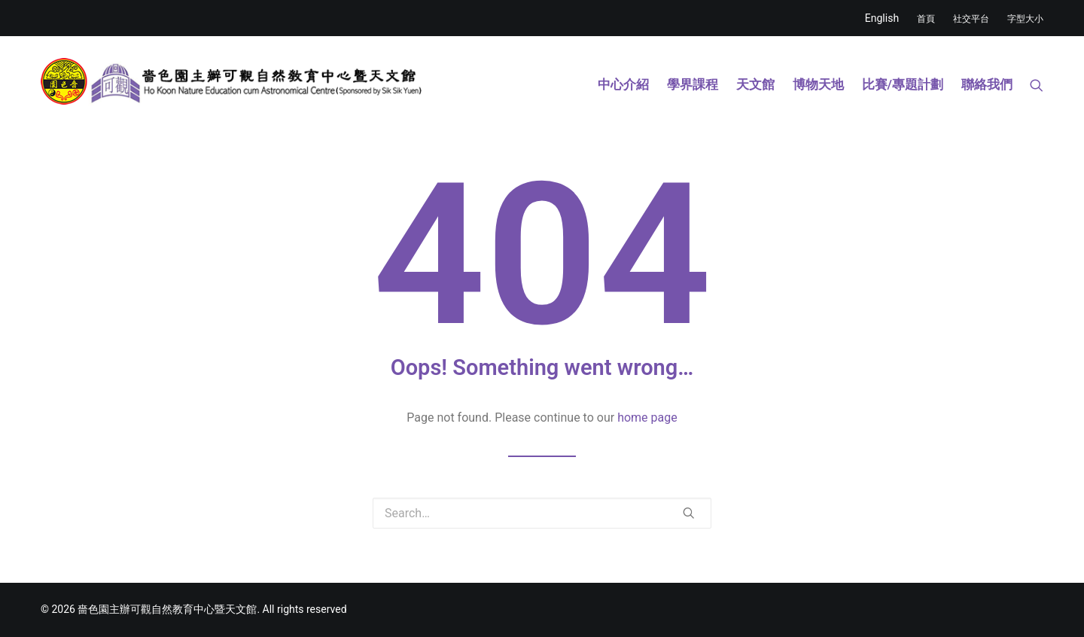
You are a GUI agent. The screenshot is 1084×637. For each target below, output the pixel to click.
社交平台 (971, 19)
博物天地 (818, 84)
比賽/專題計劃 (902, 84)
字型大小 (1025, 19)
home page (647, 417)
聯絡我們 (986, 84)
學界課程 (692, 84)
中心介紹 (623, 84)
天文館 (755, 84)
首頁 (926, 19)
